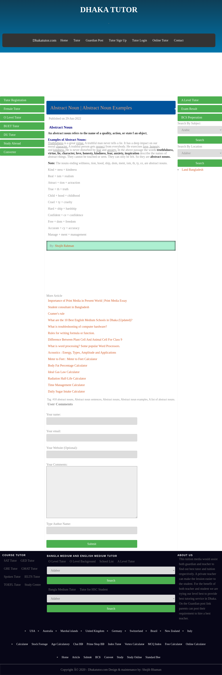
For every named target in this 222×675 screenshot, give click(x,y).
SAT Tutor (10, 560)
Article (76, 657)
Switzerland (136, 631)
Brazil (153, 631)
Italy (189, 631)
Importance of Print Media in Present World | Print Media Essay (87, 300)
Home (64, 40)
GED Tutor (27, 560)
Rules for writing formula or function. (71, 333)
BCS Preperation (191, 117)
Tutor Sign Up (118, 40)
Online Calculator (196, 644)
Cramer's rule (56, 313)
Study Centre (33, 584)
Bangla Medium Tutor (62, 589)
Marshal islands (69, 631)
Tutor (76, 40)
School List (106, 561)
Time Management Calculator (66, 385)
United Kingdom (95, 631)
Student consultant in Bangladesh (68, 307)
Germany (117, 631)
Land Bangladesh (192, 169)
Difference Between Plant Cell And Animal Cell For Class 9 (85, 339)
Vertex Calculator (134, 644)
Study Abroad (12, 143)
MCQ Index (154, 644)
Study (120, 657)
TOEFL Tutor (12, 584)
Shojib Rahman (64, 245)
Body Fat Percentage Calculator (67, 365)
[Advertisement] (111, 74)
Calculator (22, 644)
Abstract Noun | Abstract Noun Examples (91, 107)
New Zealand (172, 631)
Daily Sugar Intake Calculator (66, 391)
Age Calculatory (60, 644)
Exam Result (189, 108)
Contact (178, 40)
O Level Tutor (12, 117)
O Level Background (83, 561)
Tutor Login (139, 40)
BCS (98, 657)
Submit (88, 657)
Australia (48, 631)
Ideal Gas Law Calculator (64, 372)
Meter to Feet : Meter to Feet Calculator (72, 359)
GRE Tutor (10, 568)
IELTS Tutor (32, 576)
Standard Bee (153, 657)
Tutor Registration (15, 100)
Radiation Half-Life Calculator (67, 378)
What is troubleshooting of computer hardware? (77, 326)
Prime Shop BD (95, 644)
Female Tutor (12, 108)
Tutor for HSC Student (94, 589)
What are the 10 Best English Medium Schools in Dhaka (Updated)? (90, 320)
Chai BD (78, 644)
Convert (108, 657)
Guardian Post (94, 40)
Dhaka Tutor (109, 9)
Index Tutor (114, 644)
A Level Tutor (190, 100)
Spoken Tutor (12, 576)
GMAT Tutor (29, 568)
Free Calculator (173, 644)
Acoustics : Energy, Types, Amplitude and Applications (82, 352)
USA (32, 631)
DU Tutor (10, 134)
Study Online (134, 657)
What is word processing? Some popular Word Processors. (84, 346)
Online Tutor (160, 40)
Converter (10, 152)
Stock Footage (40, 644)
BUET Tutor (11, 126)
